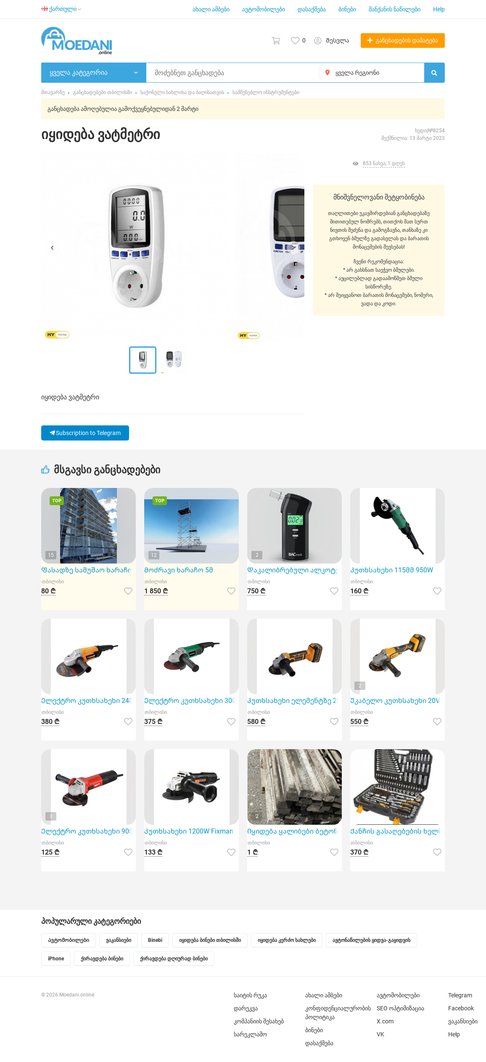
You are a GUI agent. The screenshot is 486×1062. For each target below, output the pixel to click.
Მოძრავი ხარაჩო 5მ (178, 570)
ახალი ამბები (211, 9)
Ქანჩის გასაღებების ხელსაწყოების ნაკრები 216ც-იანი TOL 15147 (397, 831)
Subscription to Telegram (85, 433)
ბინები (347, 9)
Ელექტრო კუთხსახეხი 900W (88, 831)
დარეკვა (246, 1008)
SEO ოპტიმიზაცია (400, 1008)
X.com (385, 1021)
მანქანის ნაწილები (394, 9)
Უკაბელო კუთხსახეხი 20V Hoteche (397, 701)
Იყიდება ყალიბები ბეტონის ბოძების (294, 831)
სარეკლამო (250, 1034)
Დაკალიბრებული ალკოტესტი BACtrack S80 (294, 570)
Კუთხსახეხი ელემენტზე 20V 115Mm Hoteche (294, 701)
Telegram (460, 995)
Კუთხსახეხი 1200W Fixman (188, 831)
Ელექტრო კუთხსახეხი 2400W (88, 701)
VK (380, 1034)
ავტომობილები (263, 9)
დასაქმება (312, 9)
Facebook (461, 1008)
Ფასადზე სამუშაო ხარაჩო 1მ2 (88, 570)
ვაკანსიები (463, 1021)
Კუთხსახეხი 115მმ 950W (391, 570)
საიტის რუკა (250, 995)
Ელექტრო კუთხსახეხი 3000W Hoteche (191, 701)
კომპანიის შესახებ (259, 1021)
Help (439, 9)
